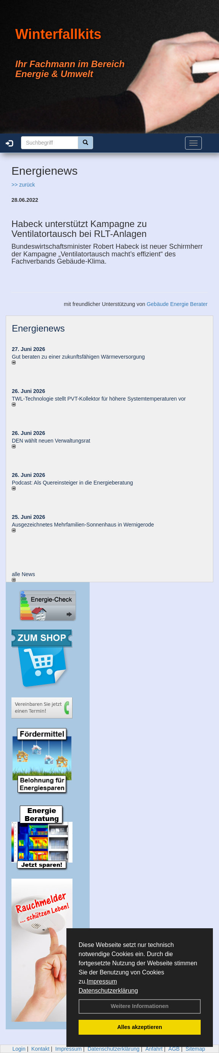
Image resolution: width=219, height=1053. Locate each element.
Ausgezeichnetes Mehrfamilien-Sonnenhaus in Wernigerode (83, 525)
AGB (174, 1049)
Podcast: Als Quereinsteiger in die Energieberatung (72, 483)
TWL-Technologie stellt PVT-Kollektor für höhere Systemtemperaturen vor (99, 399)
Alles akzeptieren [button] (139, 1027)
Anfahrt (154, 1049)
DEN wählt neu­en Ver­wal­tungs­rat (51, 441)
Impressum (102, 981)
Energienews (38, 328)
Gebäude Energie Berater (177, 304)
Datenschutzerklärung (108, 990)
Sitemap (195, 1049)
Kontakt (40, 1049)
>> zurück (23, 185)
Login (18, 1049)
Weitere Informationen (140, 1006)
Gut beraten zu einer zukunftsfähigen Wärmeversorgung (78, 357)
